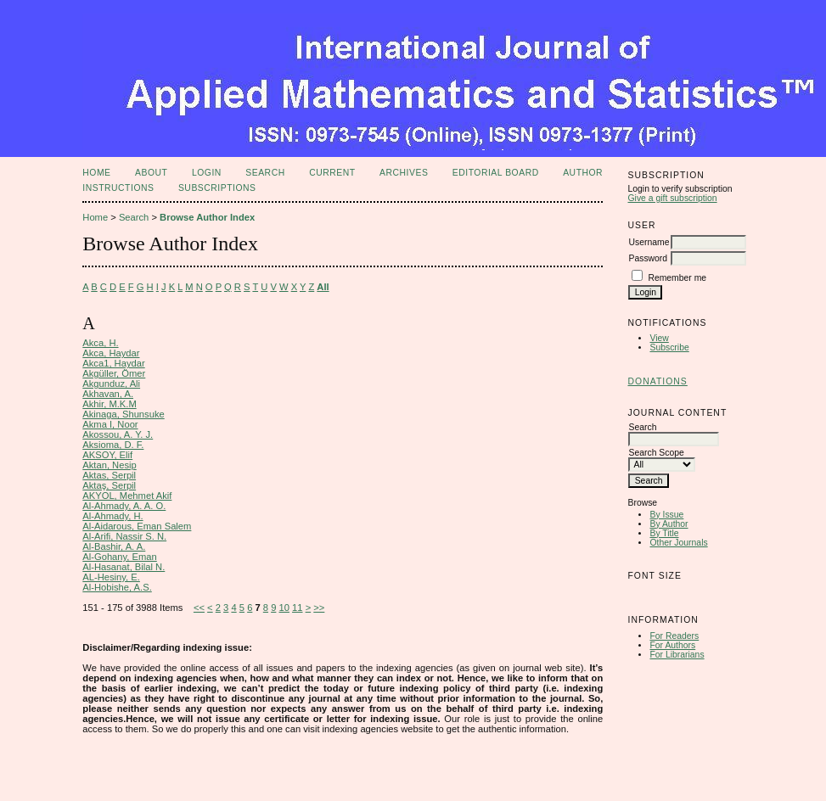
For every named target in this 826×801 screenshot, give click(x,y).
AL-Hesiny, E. (111, 577)
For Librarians (676, 654)
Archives (403, 172)
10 (284, 607)
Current (332, 172)
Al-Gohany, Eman (119, 557)
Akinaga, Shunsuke (123, 414)
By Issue (666, 514)
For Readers (674, 636)
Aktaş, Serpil (109, 485)
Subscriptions (217, 188)
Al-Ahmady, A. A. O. (124, 506)
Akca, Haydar (110, 353)
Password (647, 258)
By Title (663, 533)
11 (297, 607)
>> (318, 607)
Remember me (677, 278)
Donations (657, 381)
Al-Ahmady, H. (112, 516)
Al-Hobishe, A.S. (116, 587)
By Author (668, 524)
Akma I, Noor (110, 424)
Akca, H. (100, 343)
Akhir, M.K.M (109, 404)
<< (199, 607)
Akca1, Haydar (113, 363)
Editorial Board (495, 172)
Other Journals (678, 542)
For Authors (672, 645)
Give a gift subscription (671, 198)
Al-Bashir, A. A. (113, 546)
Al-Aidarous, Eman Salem (136, 526)
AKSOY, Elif (107, 455)
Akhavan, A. (107, 394)
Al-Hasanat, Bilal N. (123, 567)
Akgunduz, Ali (111, 383)
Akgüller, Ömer (113, 373)
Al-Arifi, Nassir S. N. (124, 536)
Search (264, 172)
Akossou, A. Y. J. (117, 434)
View (658, 338)
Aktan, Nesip (109, 465)
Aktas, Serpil (109, 475)
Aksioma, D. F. (112, 445)
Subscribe (668, 347)
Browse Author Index (207, 217)
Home (96, 172)
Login (207, 172)
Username (648, 242)
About (151, 172)
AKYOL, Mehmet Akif (126, 495)
